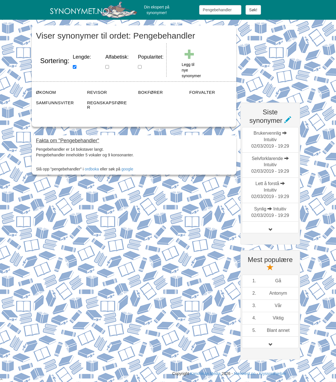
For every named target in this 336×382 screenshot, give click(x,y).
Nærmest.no (244, 373)
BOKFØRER (150, 92)
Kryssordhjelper (272, 373)
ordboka (91, 169)
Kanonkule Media (206, 373)
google (127, 169)
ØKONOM (46, 92)
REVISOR (97, 92)
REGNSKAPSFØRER (107, 105)
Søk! (253, 10)
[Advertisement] (282, 60)
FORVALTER (202, 92)
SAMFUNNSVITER (55, 102)
